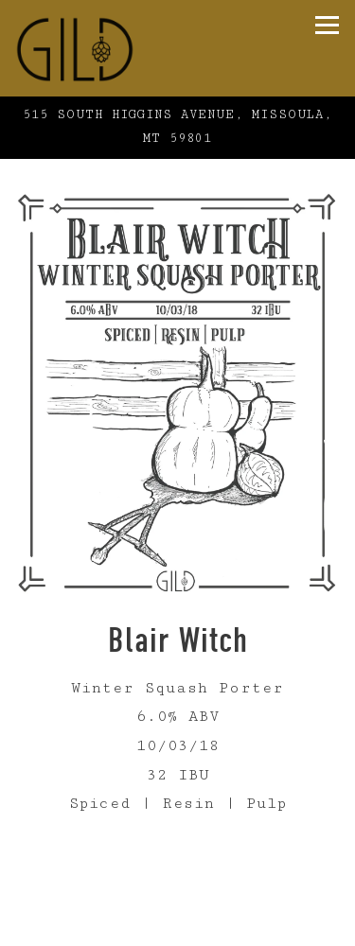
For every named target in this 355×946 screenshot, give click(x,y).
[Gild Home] (114, 48)
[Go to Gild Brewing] (177, 127)
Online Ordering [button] (178, 930)
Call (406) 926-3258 (178, 894)
